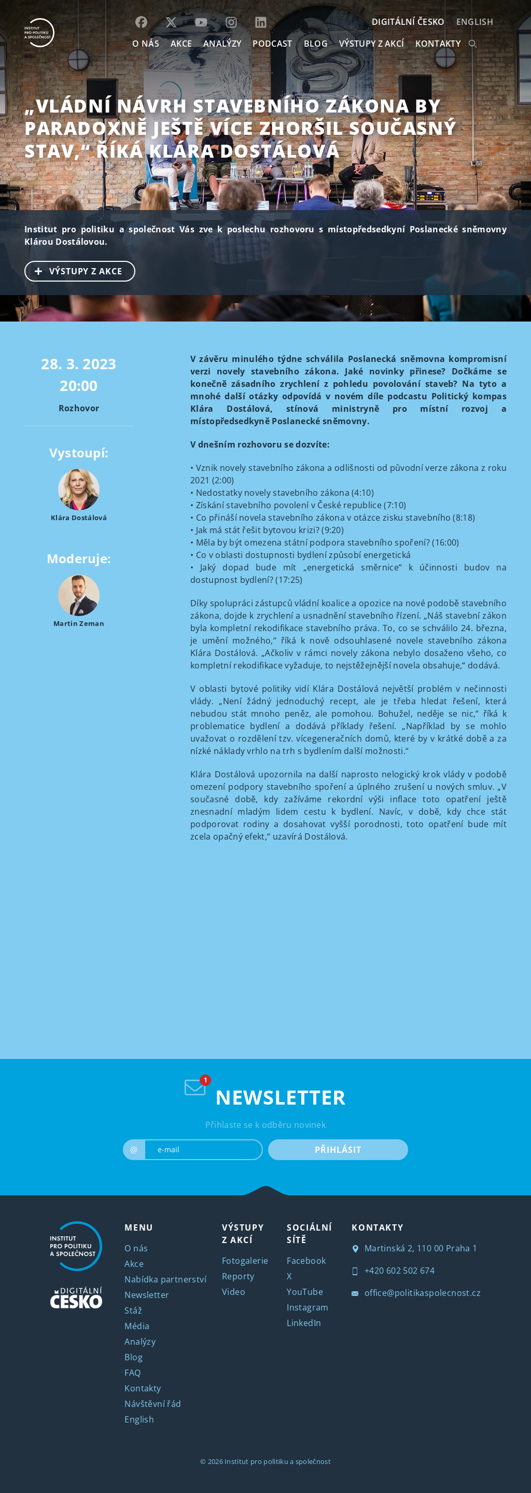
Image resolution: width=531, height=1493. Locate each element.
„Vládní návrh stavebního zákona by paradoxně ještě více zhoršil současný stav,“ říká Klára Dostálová (240, 128)
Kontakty (142, 1388)
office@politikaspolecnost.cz (416, 1293)
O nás (136, 1248)
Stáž (133, 1310)
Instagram (308, 1307)
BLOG (316, 43)
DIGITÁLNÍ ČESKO (408, 21)
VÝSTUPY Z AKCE (73, 270)
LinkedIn (304, 1323)
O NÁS (145, 43)
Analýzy (222, 43)
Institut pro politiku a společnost (278, 1461)
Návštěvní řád (152, 1404)
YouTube (305, 1291)
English (474, 21)
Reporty (238, 1276)
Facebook (306, 1260)
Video (233, 1291)
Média (136, 1326)
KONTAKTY (437, 43)
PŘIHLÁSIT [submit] (338, 1149)
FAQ (132, 1372)
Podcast (272, 43)
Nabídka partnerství (165, 1279)
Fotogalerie (245, 1260)
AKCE (181, 43)
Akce (134, 1263)
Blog (133, 1357)
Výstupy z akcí (371, 43)
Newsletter (146, 1295)
